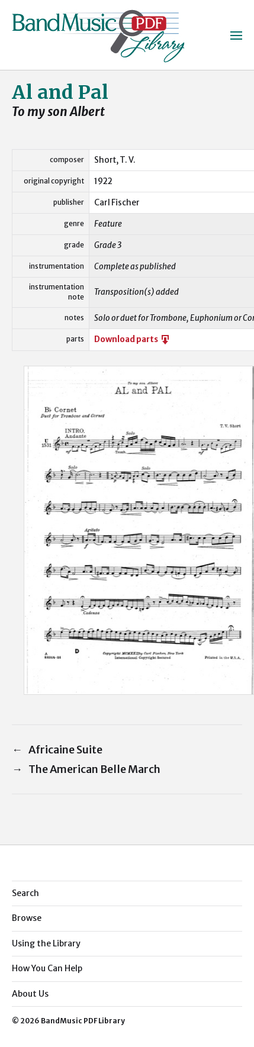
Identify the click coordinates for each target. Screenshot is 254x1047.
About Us (30, 993)
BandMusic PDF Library (83, 1020)
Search (25, 893)
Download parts (132, 339)
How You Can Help (47, 968)
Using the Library (46, 943)
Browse (26, 918)
